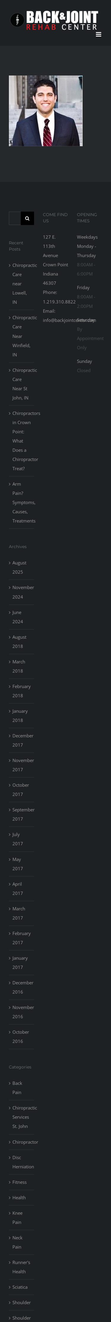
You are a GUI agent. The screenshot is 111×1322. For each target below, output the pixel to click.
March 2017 (18, 913)
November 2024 (21, 591)
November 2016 (21, 1011)
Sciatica (20, 1287)
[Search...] (15, 218)
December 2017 (21, 740)
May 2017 (17, 863)
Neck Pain (17, 1242)
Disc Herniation (21, 1162)
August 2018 (19, 641)
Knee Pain (17, 1217)
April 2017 (17, 888)
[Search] (27, 218)
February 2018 (21, 690)
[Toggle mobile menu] (99, 34)
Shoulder (21, 1302)
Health (19, 1197)
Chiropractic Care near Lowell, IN (21, 283)
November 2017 (21, 764)
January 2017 (20, 962)
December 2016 (21, 987)
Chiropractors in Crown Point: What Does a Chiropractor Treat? (21, 440)
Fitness (19, 1182)
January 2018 (20, 715)
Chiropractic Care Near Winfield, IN (21, 335)
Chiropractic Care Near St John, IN (21, 384)
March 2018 (18, 666)
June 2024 (17, 616)
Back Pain (17, 1087)
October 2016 (20, 1036)
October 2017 (20, 789)
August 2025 (19, 567)
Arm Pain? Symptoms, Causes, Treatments (21, 502)
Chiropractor (21, 1142)
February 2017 (21, 937)
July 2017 (17, 838)
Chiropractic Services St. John (21, 1117)
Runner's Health (21, 1266)
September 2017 (21, 814)
